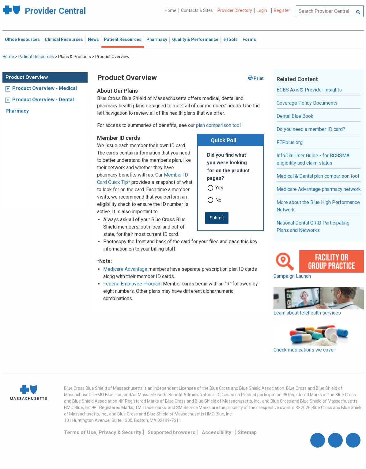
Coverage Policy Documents (307, 103)
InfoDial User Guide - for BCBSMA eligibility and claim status (313, 159)
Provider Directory (234, 10)
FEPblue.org (290, 142)
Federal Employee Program (132, 284)
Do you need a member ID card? (311, 129)
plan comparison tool (218, 125)
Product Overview (27, 77)
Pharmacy (17, 111)
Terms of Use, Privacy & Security (102, 432)
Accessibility (216, 432)
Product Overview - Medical (44, 88)
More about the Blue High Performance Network (318, 206)
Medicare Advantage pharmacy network (319, 189)
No (218, 200)
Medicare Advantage (125, 269)
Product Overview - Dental (43, 99)
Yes (219, 188)
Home (170, 10)
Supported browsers (171, 432)
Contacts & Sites (197, 10)
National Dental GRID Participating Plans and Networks (313, 226)
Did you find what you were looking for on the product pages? (228, 166)
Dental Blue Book (295, 116)
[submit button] (216, 218)
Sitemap (247, 432)
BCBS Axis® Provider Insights (309, 90)
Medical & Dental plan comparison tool (318, 176)
